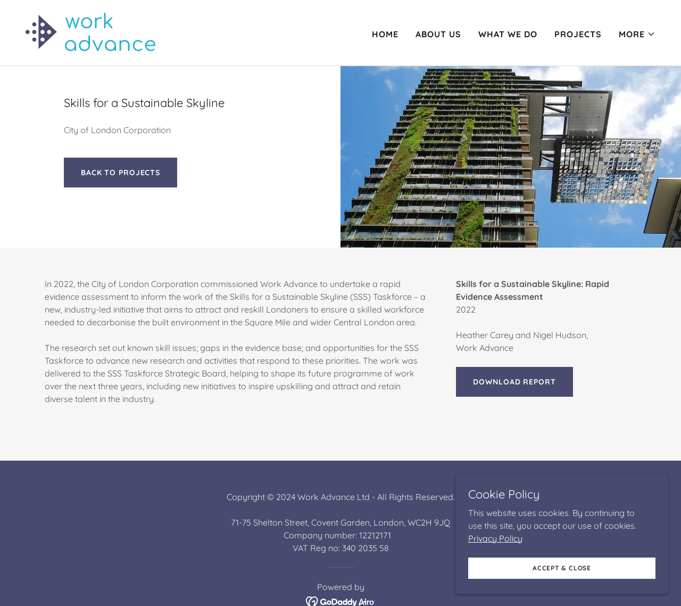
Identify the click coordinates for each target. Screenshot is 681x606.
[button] (637, 34)
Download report (514, 382)
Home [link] (385, 34)
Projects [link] (578, 34)
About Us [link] (438, 34)
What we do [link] (507, 34)
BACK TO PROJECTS (120, 172)
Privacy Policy (495, 587)
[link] (90, 32)
